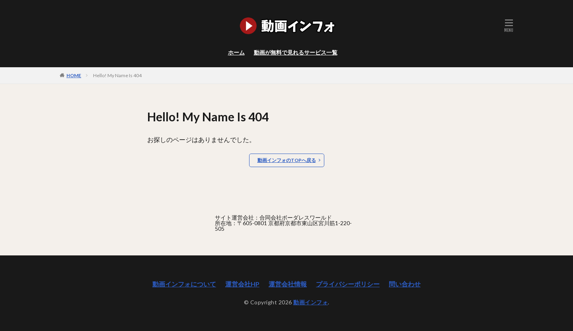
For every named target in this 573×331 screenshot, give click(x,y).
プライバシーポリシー (348, 284)
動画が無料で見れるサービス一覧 (295, 52)
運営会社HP (242, 284)
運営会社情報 (288, 284)
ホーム (236, 52)
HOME (73, 75)
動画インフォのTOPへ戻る (286, 160)
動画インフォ (310, 302)
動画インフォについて (184, 284)
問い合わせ (405, 284)
